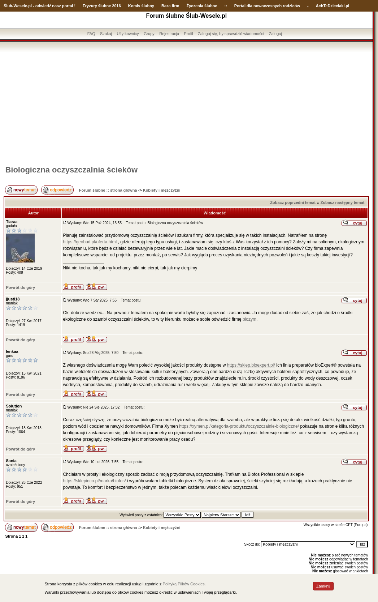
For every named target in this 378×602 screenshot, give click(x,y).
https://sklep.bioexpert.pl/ (251, 365)
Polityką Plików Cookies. (184, 584)
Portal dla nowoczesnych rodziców (267, 6)
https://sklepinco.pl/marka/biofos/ (94, 480)
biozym (249, 319)
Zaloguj (275, 33)
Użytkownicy (128, 33)
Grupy (149, 33)
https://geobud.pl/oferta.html (90, 241)
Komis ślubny (141, 6)
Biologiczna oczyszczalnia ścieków (71, 169)
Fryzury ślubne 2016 (102, 6)
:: (225, 6)
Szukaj (106, 33)
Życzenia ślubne (202, 6)
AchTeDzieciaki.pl (332, 6)
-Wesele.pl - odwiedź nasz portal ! (43, 6)
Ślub (8, 6)
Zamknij (323, 586)
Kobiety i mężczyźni (162, 190)
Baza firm (170, 6)
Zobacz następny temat (343, 202)
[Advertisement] (186, 106)
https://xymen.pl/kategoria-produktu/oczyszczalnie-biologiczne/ (239, 426)
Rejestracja (169, 33)
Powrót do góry (20, 287)
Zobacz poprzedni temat (293, 202)
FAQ (91, 33)
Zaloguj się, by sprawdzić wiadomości (231, 33)
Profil (188, 33)
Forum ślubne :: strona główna (108, 190)
